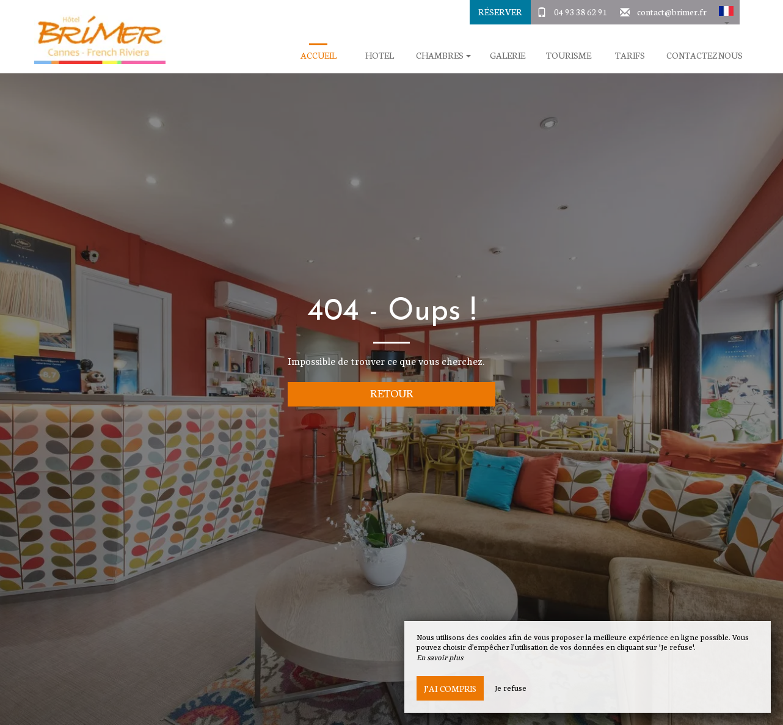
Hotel (379, 55)
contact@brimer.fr (672, 12)
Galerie (507, 55)
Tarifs (630, 55)
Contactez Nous (704, 55)
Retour (391, 392)
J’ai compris (450, 688)
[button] (726, 12)
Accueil (318, 55)
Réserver (500, 12)
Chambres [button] (443, 55)
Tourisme (568, 55)
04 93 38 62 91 (581, 12)
